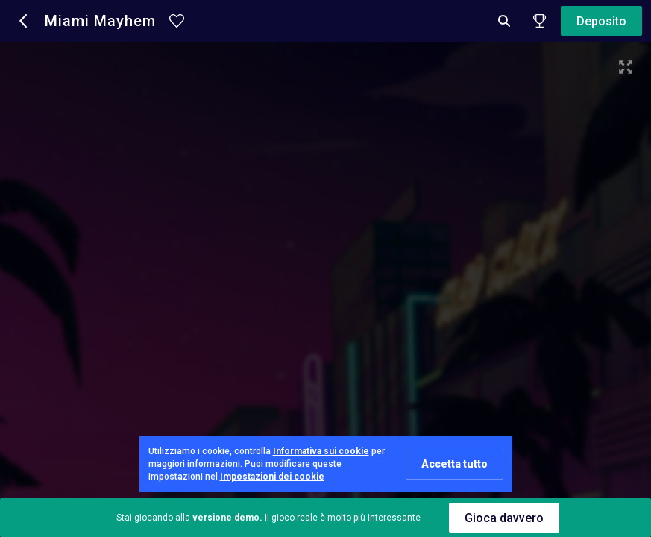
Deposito (601, 21)
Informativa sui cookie (321, 451)
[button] (24, 21)
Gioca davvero (504, 518)
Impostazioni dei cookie (272, 476)
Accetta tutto (454, 464)
